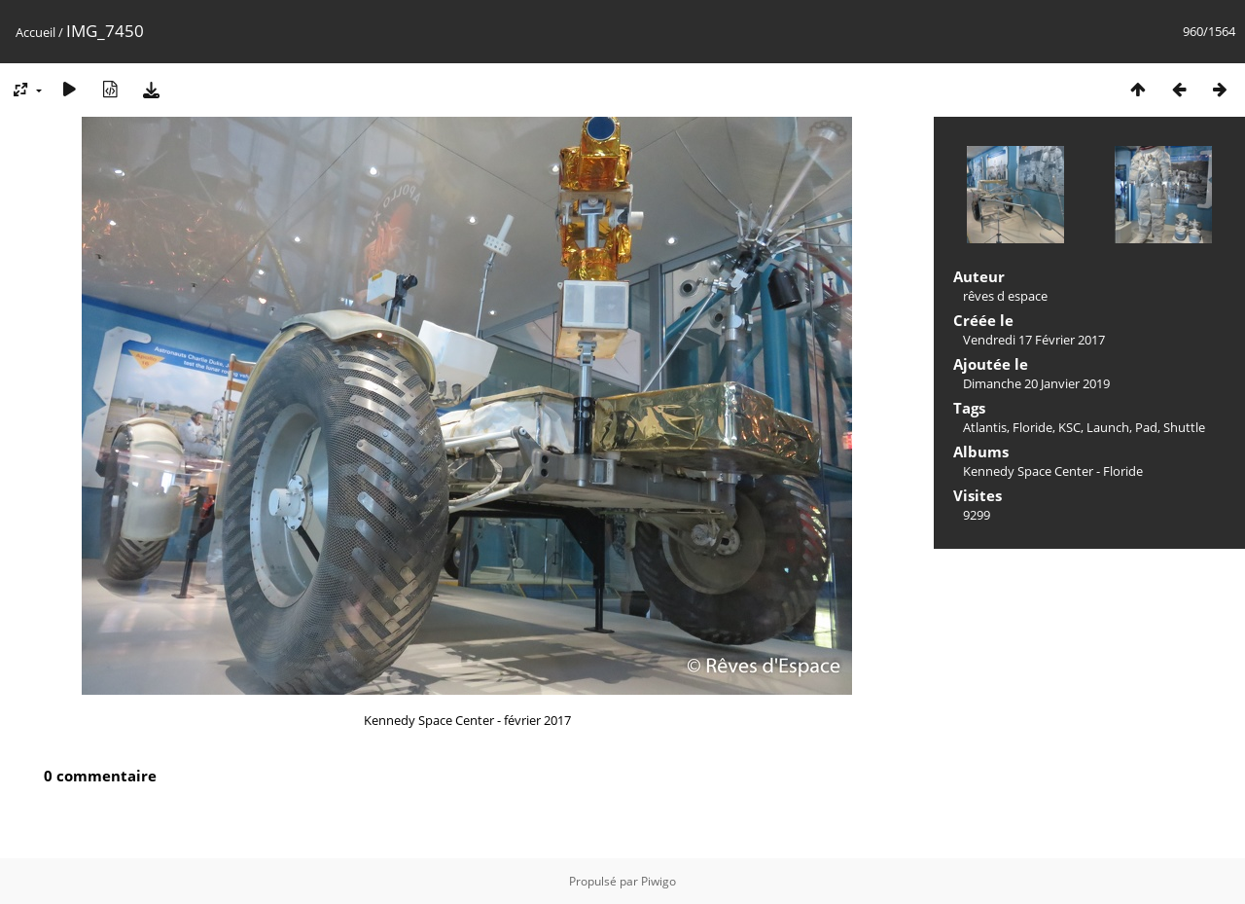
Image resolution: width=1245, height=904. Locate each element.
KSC (1069, 427)
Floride (1032, 427)
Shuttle (1184, 427)
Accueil (35, 32)
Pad (1146, 427)
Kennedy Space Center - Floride (1053, 471)
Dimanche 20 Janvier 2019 (1036, 383)
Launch (1107, 427)
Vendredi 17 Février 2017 (1034, 339)
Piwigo (658, 881)
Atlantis (985, 427)
